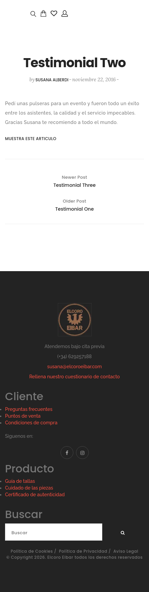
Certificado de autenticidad (35, 494)
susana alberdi (51, 80)
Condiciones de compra (31, 422)
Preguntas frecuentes (28, 409)
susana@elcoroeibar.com (74, 366)
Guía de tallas (20, 481)
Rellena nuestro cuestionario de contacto (74, 376)
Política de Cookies (32, 551)
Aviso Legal (125, 551)
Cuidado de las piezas (29, 488)
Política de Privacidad (83, 551)
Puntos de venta (23, 416)
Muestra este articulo (25, 138)
